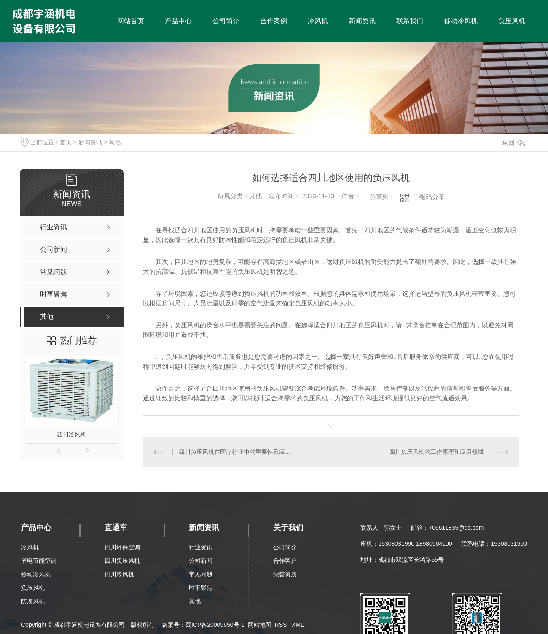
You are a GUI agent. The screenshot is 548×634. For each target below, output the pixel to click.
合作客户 (285, 560)
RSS (282, 624)
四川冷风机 (71, 434)
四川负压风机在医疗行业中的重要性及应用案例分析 (236, 451)
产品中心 (178, 20)
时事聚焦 (200, 587)
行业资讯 (200, 547)
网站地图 (259, 624)
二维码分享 (429, 196)
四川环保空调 (122, 547)
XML (298, 624)
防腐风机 (33, 601)
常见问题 (200, 574)
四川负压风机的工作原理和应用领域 (436, 451)
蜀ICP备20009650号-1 (214, 624)
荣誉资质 (285, 574)
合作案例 (273, 20)
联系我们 (409, 20)
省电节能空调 (38, 560)
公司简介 (225, 20)
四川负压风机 (122, 560)
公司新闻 (200, 560)
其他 (115, 142)
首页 (66, 142)
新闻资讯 (362, 20)
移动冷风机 (461, 20)
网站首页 (130, 20)
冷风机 (318, 20)
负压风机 (511, 20)
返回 (513, 142)
